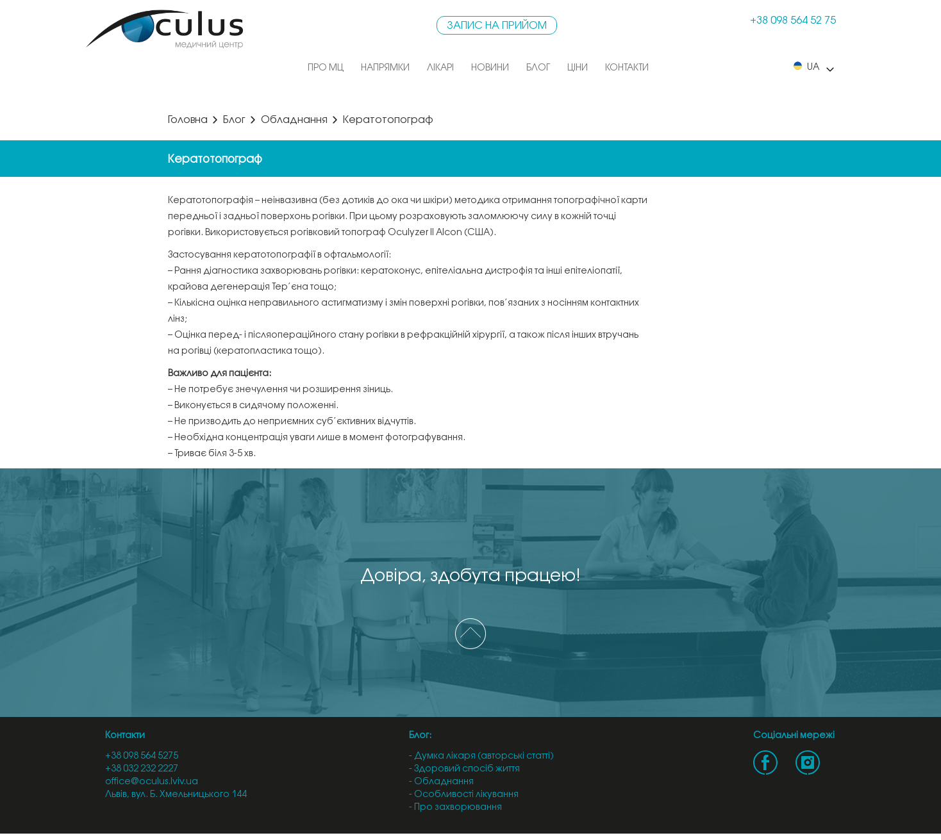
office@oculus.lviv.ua (151, 782)
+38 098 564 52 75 (793, 21)
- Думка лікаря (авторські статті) (481, 756)
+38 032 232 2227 (141, 769)
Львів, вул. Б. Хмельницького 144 (176, 795)
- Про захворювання (455, 807)
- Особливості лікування (464, 795)
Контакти (627, 68)
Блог (538, 68)
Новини (490, 68)
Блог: (420, 736)
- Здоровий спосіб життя (464, 769)
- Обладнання (441, 782)
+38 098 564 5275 (141, 756)
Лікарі (440, 68)
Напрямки (385, 68)
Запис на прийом (497, 26)
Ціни (577, 68)
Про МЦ (326, 68)
